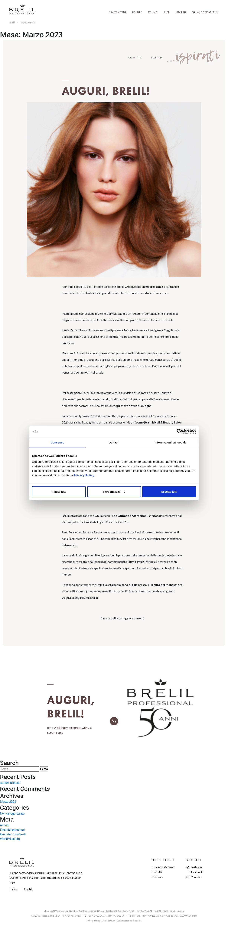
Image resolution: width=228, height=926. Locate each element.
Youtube (196, 876)
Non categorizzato (12, 813)
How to (135, 57)
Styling (153, 12)
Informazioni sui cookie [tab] (171, 442)
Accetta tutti (169, 491)
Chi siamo (157, 876)
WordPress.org (10, 839)
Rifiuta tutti (58, 491)
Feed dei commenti (13, 834)
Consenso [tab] (57, 442)
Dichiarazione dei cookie (129, 920)
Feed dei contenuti (12, 830)
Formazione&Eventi (205, 12)
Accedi (4, 825)
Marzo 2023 (8, 801)
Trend (157, 57)
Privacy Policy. (84, 475)
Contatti (157, 872)
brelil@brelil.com (175, 910)
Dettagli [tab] (114, 442)
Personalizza (114, 491)
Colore (137, 12)
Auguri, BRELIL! (10, 783)
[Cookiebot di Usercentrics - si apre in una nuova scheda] (179, 431)
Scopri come (55, 732)
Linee (166, 12)
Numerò (180, 12)
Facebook (197, 872)
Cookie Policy (108, 920)
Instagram (197, 867)
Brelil (12, 22)
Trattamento (117, 12)
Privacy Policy (93, 920)
